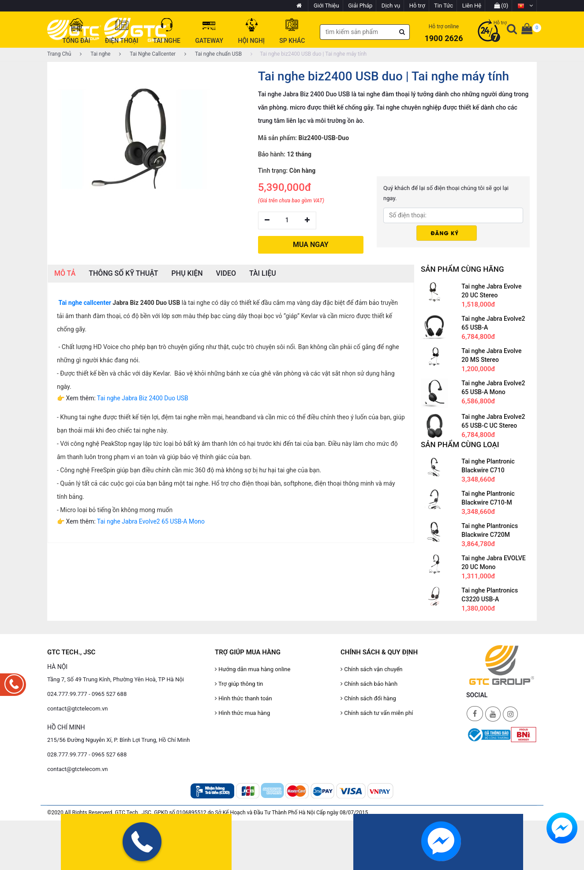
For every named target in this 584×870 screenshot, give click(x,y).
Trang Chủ (59, 54)
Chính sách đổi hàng (368, 698)
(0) (501, 5)
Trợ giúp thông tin (239, 683)
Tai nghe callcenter (84, 302)
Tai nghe (95, 54)
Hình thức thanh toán (243, 698)
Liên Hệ (472, 5)
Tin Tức (443, 5)
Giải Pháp (360, 5)
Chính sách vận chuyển (372, 669)
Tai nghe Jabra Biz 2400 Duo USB (142, 398)
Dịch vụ (391, 5)
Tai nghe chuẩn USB (213, 54)
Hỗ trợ (417, 5)
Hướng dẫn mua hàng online (252, 669)
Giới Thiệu (326, 5)
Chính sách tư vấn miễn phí (377, 713)
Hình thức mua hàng (242, 713)
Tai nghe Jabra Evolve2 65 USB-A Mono (151, 521)
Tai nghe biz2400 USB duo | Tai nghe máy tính (309, 54)
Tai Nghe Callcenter (147, 54)
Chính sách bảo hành (369, 683)
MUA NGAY (311, 244)
